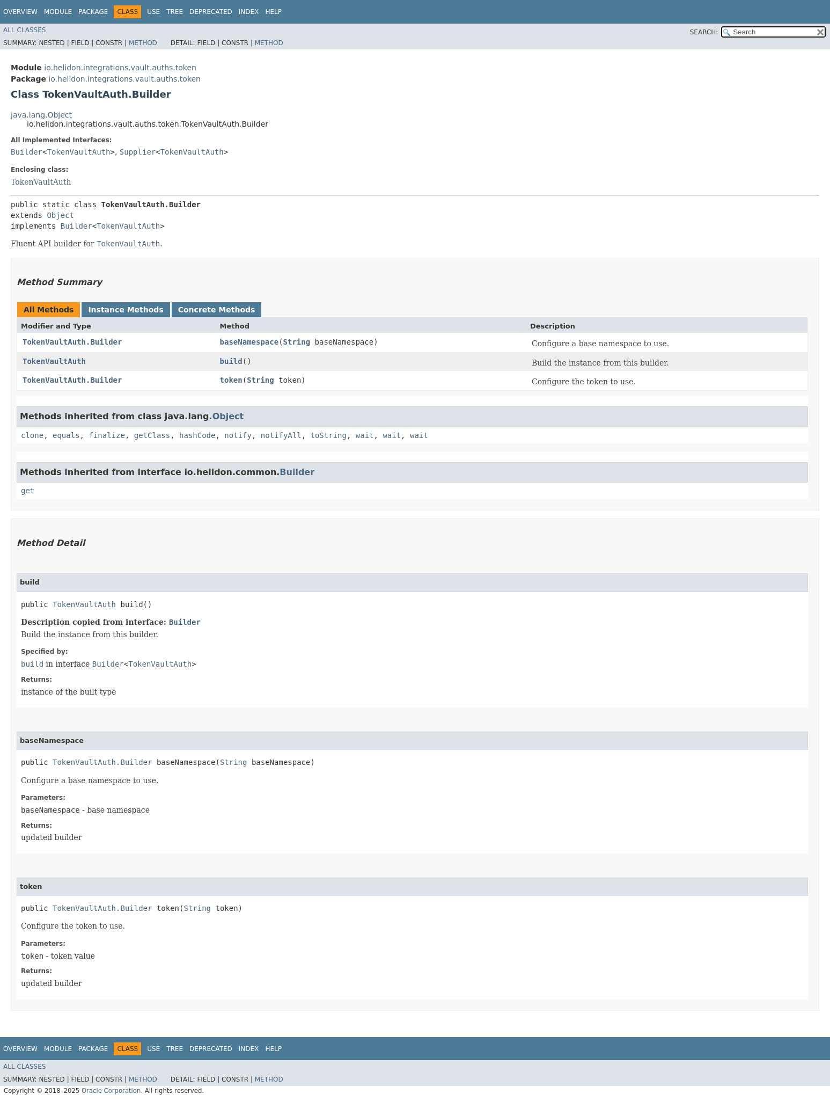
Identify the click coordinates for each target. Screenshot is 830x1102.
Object (60, 215)
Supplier (138, 152)
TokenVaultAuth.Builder (72, 342)
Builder (26, 152)
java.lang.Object (41, 115)
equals (66, 435)
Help (273, 12)
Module (58, 12)
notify (238, 435)
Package (93, 12)
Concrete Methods (216, 309)
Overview (20, 12)
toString (329, 435)
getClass (152, 435)
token (231, 380)
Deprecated (210, 12)
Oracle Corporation (111, 1090)
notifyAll (281, 435)
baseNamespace (249, 342)
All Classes (24, 30)
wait (365, 435)
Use (153, 12)
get (27, 490)
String (297, 342)
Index (249, 12)
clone (32, 435)
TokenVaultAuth (78, 152)
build (231, 361)
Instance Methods (125, 309)
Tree (174, 12)
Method (143, 43)
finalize (106, 435)
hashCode (197, 435)
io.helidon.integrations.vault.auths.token (120, 67)
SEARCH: (704, 32)
